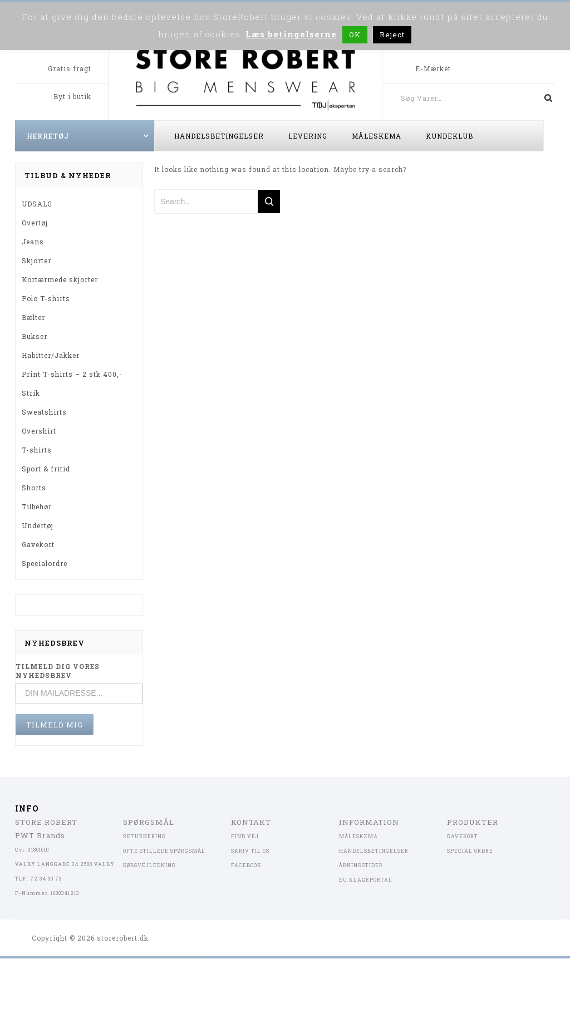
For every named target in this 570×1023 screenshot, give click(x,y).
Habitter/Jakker (51, 355)
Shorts (34, 487)
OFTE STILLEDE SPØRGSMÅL (164, 851)
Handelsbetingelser (219, 135)
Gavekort (38, 544)
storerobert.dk (123, 937)
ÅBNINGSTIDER (361, 865)
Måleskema (376, 135)
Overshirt (39, 430)
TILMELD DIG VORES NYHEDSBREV (58, 671)
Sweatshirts (44, 411)
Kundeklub (449, 135)
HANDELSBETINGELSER (374, 851)
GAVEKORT (462, 836)
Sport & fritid (46, 468)
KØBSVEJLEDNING (149, 865)
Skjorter (36, 260)
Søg (544, 98)
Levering (307, 135)
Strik (31, 392)
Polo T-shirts (46, 298)
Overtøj (35, 222)
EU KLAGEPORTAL (365, 880)
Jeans (33, 241)
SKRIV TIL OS (250, 851)
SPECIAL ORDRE (470, 851)
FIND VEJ (245, 836)
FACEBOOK (246, 865)
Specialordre (44, 563)
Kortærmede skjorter (60, 279)
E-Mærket (433, 68)
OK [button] (355, 34)
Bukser (34, 336)
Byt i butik (72, 96)
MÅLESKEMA (358, 836)
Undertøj (37, 525)
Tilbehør (37, 506)
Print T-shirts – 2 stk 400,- (72, 374)
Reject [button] (392, 34)
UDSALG (37, 203)
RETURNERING (144, 836)
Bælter (33, 317)
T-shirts (37, 449)
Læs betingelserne (291, 34)
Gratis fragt (69, 68)
